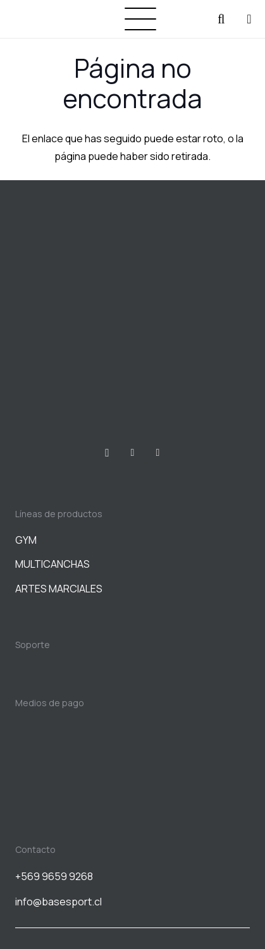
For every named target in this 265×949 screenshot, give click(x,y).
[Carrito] (249, 19)
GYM (26, 540)
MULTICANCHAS (52, 564)
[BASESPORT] (41, 19)
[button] (140, 19)
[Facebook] (132, 452)
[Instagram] (107, 452)
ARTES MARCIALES (58, 589)
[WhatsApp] (158, 452)
